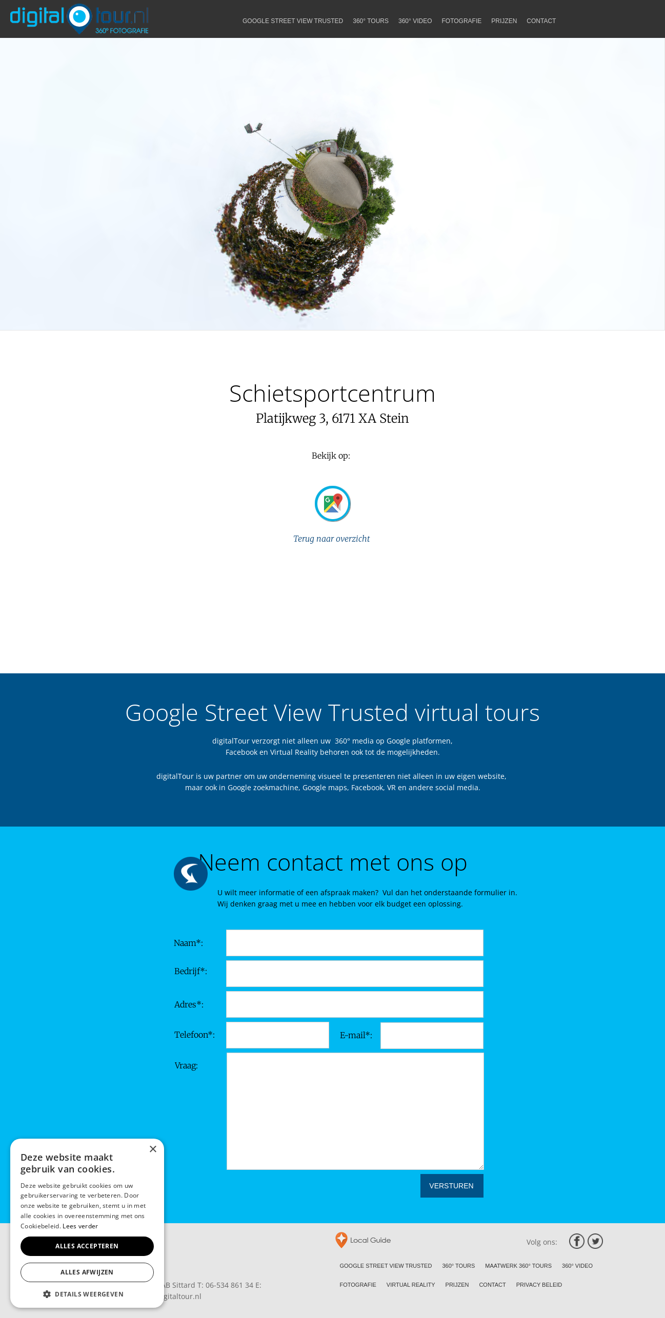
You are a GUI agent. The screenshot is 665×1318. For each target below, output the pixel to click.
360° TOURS (458, 1266)
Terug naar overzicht (332, 538)
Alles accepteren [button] (86, 1246)
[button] (87, 1293)
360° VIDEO (577, 1266)
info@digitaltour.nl (169, 1296)
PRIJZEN (457, 1285)
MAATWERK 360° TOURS (518, 1266)
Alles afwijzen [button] (87, 1272)
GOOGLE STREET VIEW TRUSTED (386, 1266)
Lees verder (80, 1226)
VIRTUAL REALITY (411, 1285)
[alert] (87, 1223)
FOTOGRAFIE (358, 1285)
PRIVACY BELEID (539, 1285)
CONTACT (492, 1285)
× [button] (152, 1150)
